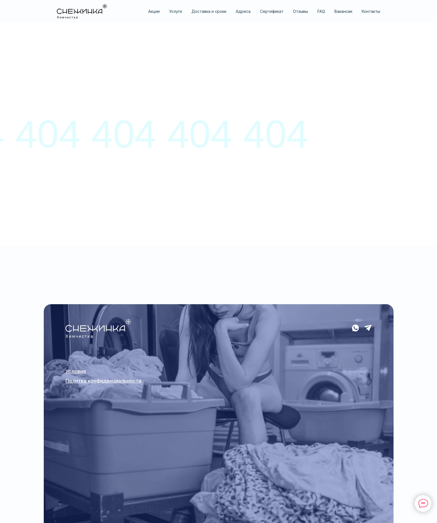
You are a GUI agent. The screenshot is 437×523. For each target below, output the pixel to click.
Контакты (371, 11)
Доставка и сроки (208, 11)
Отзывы (300, 11)
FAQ (321, 11)
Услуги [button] (175, 11)
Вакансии (343, 11)
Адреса (243, 11)
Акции (154, 11)
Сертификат (271, 11)
